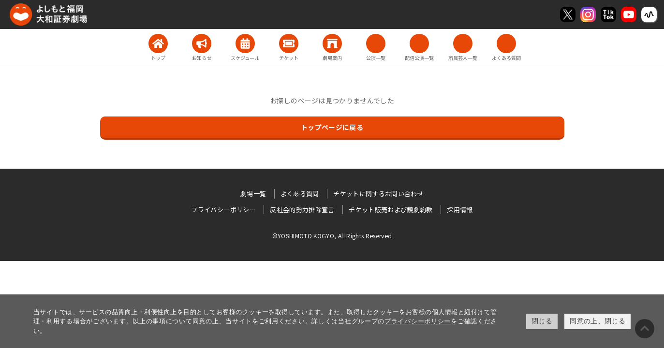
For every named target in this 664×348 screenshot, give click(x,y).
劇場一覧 (253, 193)
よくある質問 (299, 193)
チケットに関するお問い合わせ (378, 193)
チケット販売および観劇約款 (391, 209)
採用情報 (459, 209)
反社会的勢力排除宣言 (302, 209)
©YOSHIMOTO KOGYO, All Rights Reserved (332, 236)
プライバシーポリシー (417, 321)
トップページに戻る (332, 127)
